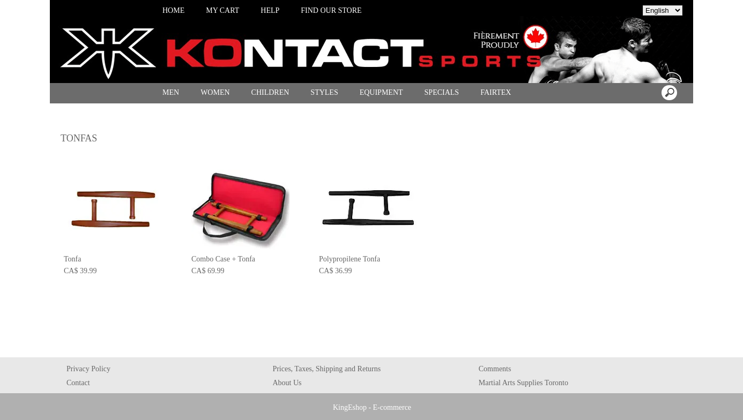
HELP (270, 10)
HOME (173, 10)
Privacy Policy (88, 369)
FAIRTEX (495, 92)
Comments (495, 369)
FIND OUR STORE (331, 10)
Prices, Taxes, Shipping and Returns (326, 369)
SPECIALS (442, 92)
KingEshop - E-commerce (372, 407)
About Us (286, 383)
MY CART (222, 10)
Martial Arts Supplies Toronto (523, 383)
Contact (78, 383)
